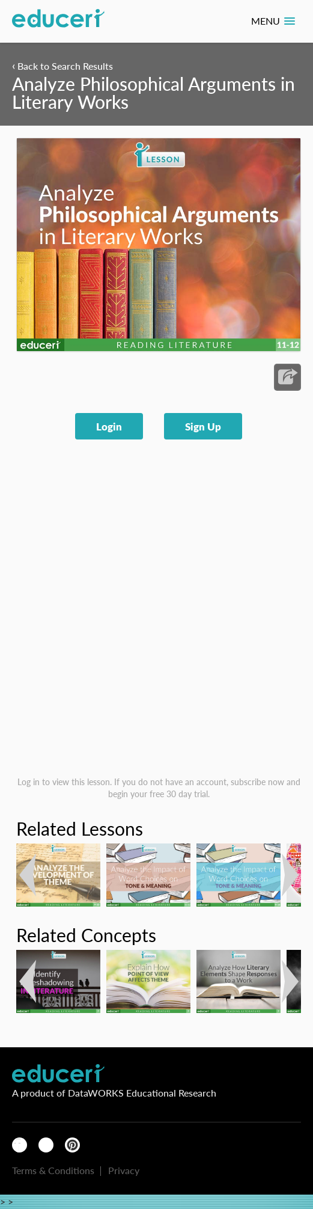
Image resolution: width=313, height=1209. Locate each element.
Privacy (123, 1170)
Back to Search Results (62, 66)
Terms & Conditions (53, 1170)
